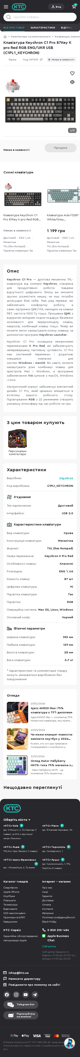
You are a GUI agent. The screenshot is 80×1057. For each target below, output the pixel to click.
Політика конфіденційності (58, 917)
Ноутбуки (9, 896)
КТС (5, 36)
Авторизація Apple (15, 940)
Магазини (48, 913)
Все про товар (14, 27)
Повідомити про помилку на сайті (34, 984)
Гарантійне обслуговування (20, 936)
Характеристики (43, 27)
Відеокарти (10, 909)
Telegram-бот (26, 1004)
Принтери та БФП (14, 917)
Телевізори (10, 904)
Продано (60, 147)
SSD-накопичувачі (14, 913)
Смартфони (10, 887)
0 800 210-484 (58, 930)
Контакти (47, 909)
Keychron (66, 478)
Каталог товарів (15, 881)
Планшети (9, 900)
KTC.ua (19, 6)
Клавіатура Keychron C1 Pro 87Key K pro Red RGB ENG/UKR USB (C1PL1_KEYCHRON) (21, 218)
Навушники (10, 921)
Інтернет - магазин (56, 881)
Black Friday (49, 921)
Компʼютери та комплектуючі (31, 36)
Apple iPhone (11, 892)
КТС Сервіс (12, 930)
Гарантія (47, 896)
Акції (45, 892)
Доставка (48, 900)
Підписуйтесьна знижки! (26, 1015)
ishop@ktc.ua (19, 972)
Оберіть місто (15, 819)
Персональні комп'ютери (17, 442)
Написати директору (25, 978)
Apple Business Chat (58, 938)
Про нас (47, 887)
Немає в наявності (63, 60)
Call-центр (49, 946)
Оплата (46, 904)
